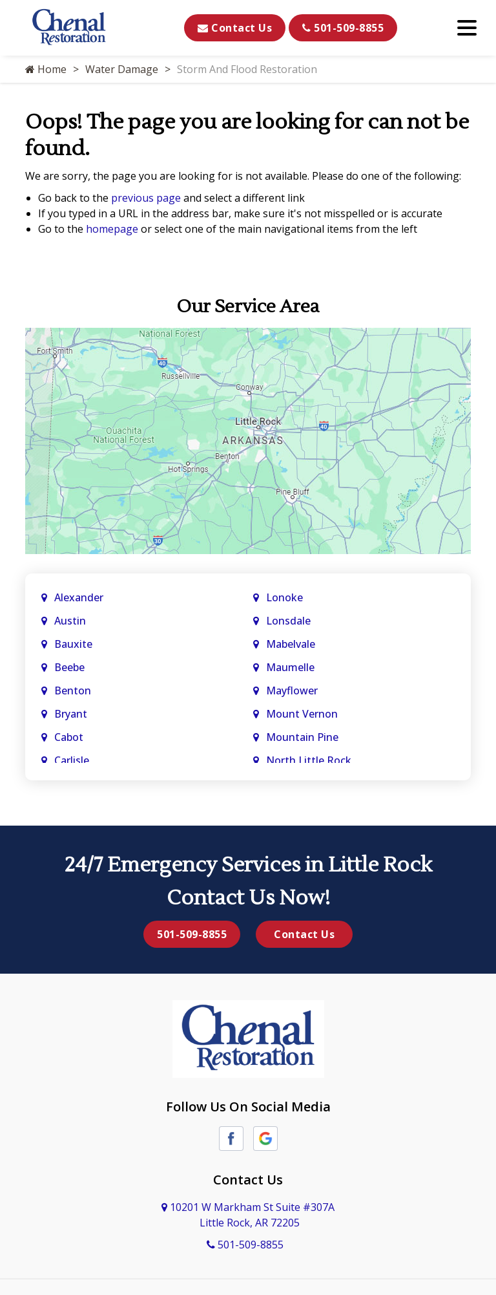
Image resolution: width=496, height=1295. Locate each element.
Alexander (78, 597)
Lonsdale (288, 621)
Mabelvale (290, 644)
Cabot (70, 737)
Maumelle (290, 667)
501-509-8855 (343, 28)
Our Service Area (248, 306)
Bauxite (73, 644)
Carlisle (73, 760)
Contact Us (235, 28)
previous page (146, 198)
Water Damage (121, 69)
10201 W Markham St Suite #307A (248, 1215)
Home (46, 69)
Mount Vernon (303, 714)
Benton (72, 690)
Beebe (69, 667)
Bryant (70, 714)
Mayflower (293, 690)
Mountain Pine (302, 737)
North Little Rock (308, 760)
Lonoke (284, 597)
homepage (112, 229)
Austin (71, 621)
